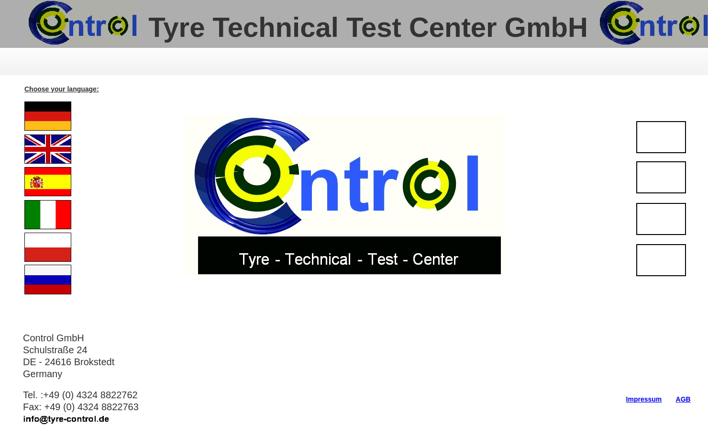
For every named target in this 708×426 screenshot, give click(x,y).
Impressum (644, 399)
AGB (683, 399)
